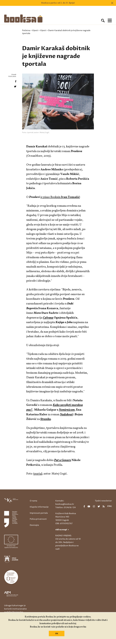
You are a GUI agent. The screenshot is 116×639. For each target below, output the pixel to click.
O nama (33, 500)
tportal (37, 474)
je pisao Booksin (60, 197)
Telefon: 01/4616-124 (65, 507)
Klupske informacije (39, 507)
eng (109, 506)
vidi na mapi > (62, 529)
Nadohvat (66, 415)
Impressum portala (39, 513)
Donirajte (34, 525)
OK (56, 633)
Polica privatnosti (38, 519)
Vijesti (35, 30)
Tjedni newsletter (103, 500)
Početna (26, 30)
